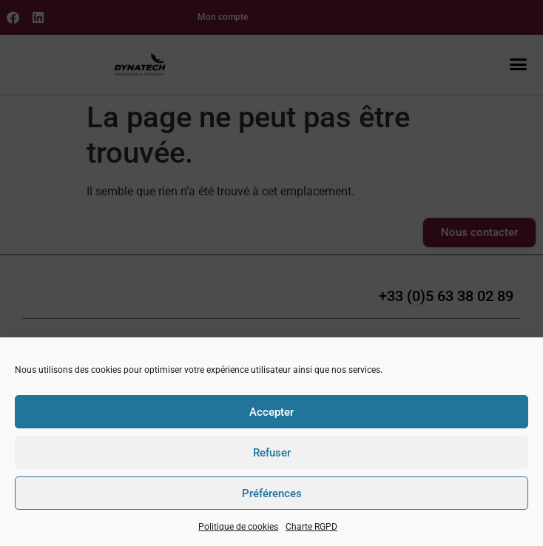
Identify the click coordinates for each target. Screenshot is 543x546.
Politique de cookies (238, 527)
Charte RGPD (311, 527)
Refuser (272, 452)
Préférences (272, 493)
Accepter (271, 412)
